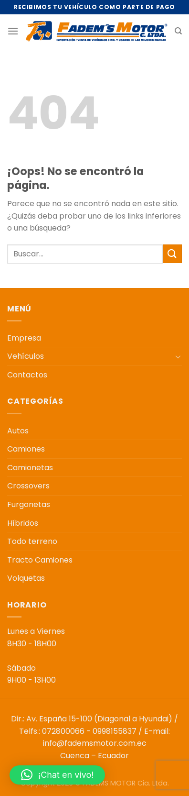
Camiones (26, 448)
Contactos (27, 374)
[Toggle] (178, 356)
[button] (57, 775)
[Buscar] (178, 31)
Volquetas (26, 578)
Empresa (24, 337)
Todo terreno (32, 541)
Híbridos (22, 523)
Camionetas (30, 467)
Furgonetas (28, 504)
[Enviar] (172, 253)
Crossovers (28, 485)
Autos (18, 430)
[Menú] (13, 31)
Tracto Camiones (40, 559)
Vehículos (25, 356)
